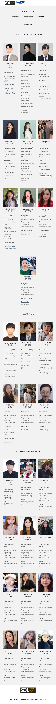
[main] (28, 14)
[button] (2, 2)
